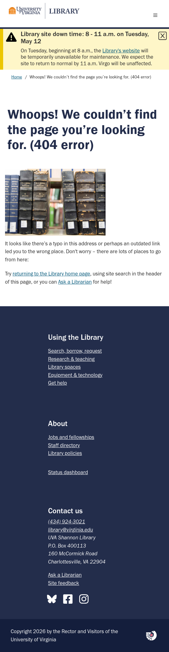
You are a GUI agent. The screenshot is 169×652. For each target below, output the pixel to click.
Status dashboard (68, 472)
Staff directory (64, 445)
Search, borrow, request (75, 351)
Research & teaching (71, 359)
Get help (57, 383)
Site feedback (63, 583)
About (58, 423)
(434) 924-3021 (66, 521)
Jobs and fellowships (71, 437)
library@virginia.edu (70, 529)
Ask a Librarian (75, 282)
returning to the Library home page (51, 273)
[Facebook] (69, 597)
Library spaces (64, 367)
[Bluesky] (53, 597)
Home (16, 77)
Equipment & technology (75, 375)
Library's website (121, 50)
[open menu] (157, 15)
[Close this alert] (162, 36)
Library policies (65, 453)
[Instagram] (85, 597)
